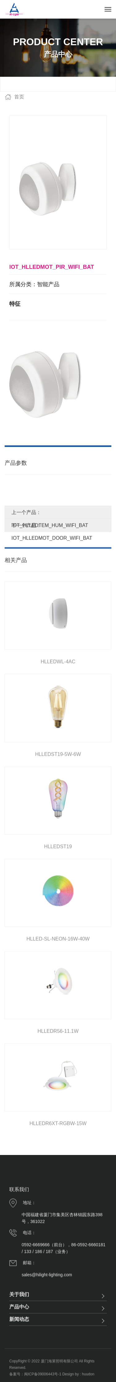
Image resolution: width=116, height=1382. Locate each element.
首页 (19, 96)
